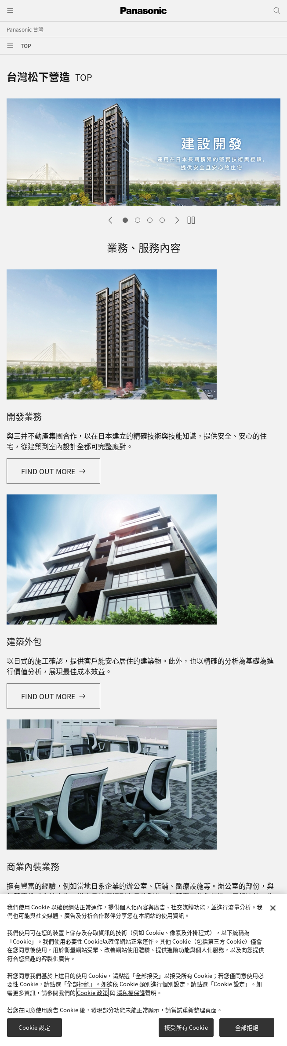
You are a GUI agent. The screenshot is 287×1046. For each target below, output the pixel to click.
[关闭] (273, 912)
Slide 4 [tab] (162, 220)
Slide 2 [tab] (137, 220)
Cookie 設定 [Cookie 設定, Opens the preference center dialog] (34, 1032)
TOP (26, 45)
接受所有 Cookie (185, 1032)
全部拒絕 (246, 1032)
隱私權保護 (130, 996)
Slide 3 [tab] (150, 220)
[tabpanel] (143, 153)
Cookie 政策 (92, 996)
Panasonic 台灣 (25, 29)
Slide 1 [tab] (125, 220)
